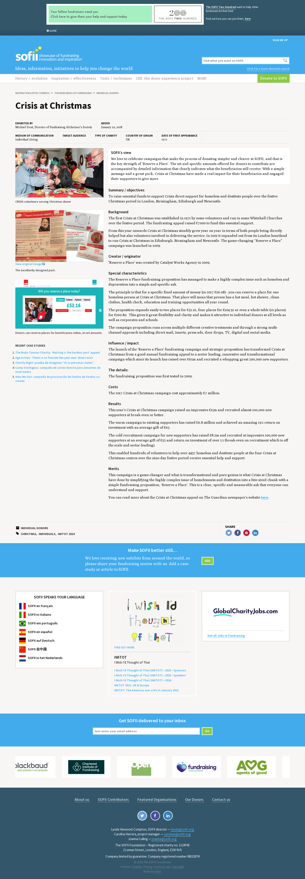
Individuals (47, 534)
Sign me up (280, 40)
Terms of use (162, 867)
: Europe (131, 685)
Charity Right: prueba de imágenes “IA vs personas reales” (54, 363)
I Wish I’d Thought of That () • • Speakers (150, 675)
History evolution (31, 78)
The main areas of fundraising (73, 93)
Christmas (28, 534)
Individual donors (108, 93)
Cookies (137, 867)
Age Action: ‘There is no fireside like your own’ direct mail (54, 358)
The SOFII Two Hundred (221, 7)
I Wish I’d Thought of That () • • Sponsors (150, 670)
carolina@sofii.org (177, 834)
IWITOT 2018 (66, 534)
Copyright (178, 867)
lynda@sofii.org (182, 829)
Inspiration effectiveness (73, 78)
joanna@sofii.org (164, 839)
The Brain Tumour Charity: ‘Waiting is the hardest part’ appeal (57, 352)
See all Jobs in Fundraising (226, 635)
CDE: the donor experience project (164, 78)
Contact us (221, 799)
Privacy (147, 867)
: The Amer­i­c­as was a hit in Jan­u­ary (146, 690)
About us (82, 799)
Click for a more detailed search (268, 69)
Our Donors (194, 799)
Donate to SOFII (273, 78)
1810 (158, 871)
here (248, 19)
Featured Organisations (157, 799)
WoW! (202, 78)
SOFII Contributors (114, 799)
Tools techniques (116, 78)
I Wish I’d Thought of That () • (142, 680)
